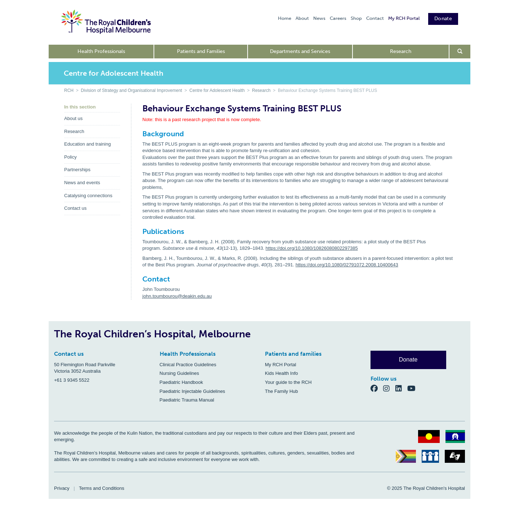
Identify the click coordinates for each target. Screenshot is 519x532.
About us (73, 118)
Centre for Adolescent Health (217, 90)
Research (400, 51)
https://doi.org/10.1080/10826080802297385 (312, 248)
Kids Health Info (281, 373)
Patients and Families (201, 51)
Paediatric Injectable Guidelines (192, 391)
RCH (69, 90)
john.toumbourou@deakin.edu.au (177, 296)
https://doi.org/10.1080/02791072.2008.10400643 (347, 264)
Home (284, 18)
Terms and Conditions (101, 488)
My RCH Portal (404, 18)
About (302, 18)
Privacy (62, 488)
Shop (356, 18)
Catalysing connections (88, 195)
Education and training (87, 144)
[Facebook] (377, 388)
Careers (338, 18)
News (319, 18)
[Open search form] (460, 51)
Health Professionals (101, 51)
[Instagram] (389, 388)
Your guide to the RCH (288, 382)
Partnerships (77, 169)
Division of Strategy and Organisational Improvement (131, 90)
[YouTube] (413, 388)
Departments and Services (300, 51)
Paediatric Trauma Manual (187, 400)
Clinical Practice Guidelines (188, 364)
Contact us (75, 208)
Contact (375, 18)
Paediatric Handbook (181, 382)
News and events (82, 182)
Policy (70, 157)
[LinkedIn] (401, 388)
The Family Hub (281, 391)
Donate (443, 18)
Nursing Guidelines (179, 373)
